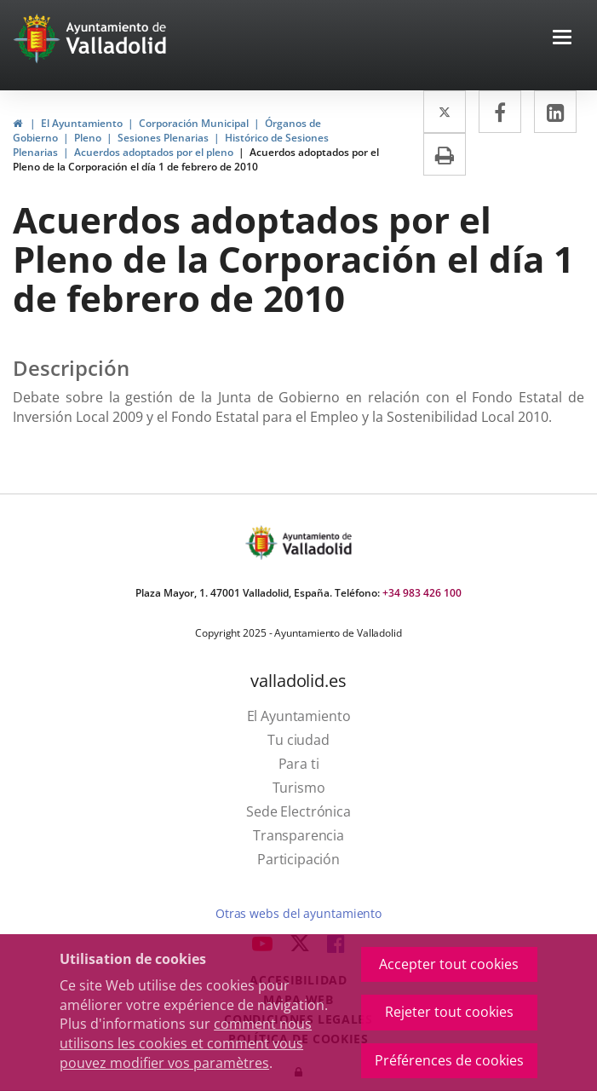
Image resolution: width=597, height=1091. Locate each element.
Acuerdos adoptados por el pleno (153, 152)
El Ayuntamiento (82, 123)
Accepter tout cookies (449, 964)
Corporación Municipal (194, 123)
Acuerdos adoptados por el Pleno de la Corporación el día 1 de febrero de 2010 (196, 159)
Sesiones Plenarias (163, 137)
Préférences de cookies (449, 1060)
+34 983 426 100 (422, 593)
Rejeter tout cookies (449, 1011)
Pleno (87, 137)
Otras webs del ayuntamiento (298, 913)
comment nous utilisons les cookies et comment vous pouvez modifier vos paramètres (186, 1043)
